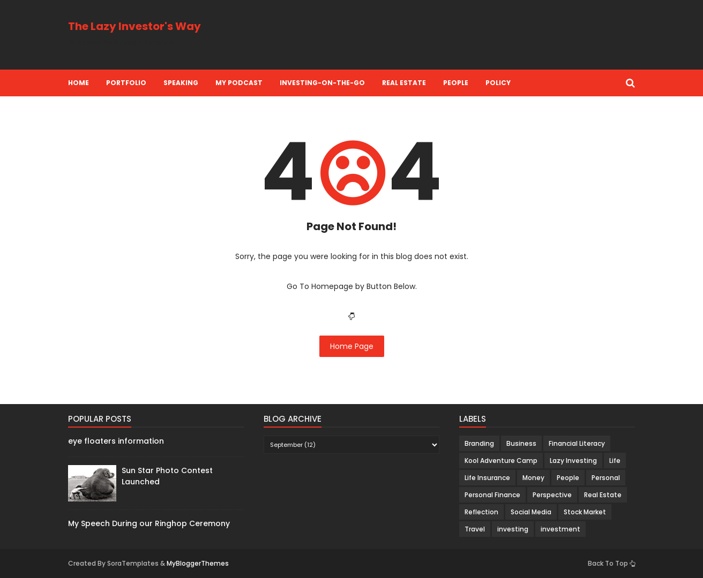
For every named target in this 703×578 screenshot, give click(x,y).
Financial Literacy (577, 443)
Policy (498, 82)
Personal (606, 477)
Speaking (180, 82)
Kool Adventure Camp (501, 460)
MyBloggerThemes (198, 563)
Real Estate (404, 82)
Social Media (531, 511)
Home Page (351, 346)
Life (614, 460)
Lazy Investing (573, 460)
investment (560, 529)
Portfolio (126, 82)
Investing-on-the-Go (322, 82)
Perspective (552, 494)
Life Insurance (487, 477)
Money (533, 477)
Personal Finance (492, 494)
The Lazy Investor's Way (134, 26)
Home (78, 82)
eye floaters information (116, 441)
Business (521, 443)
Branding (479, 443)
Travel (475, 529)
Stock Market (585, 511)
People (455, 82)
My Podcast (239, 82)
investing (512, 529)
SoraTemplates (133, 563)
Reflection (481, 511)
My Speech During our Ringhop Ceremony (149, 523)
